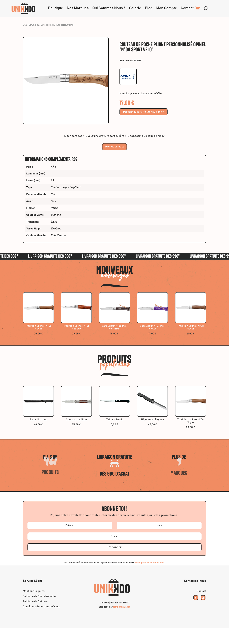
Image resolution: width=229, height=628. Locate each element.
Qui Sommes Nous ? (108, 8)
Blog (148, 8)
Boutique (55, 8)
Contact (187, 8)
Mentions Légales (33, 591)
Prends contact (114, 146)
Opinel (70, 25)
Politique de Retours (35, 601)
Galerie (135, 8)
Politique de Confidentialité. (150, 562)
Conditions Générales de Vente (41, 606)
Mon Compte (166, 8)
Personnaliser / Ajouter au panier (143, 111)
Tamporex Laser (121, 607)
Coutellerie (60, 25)
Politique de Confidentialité (39, 596)
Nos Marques (78, 8)
